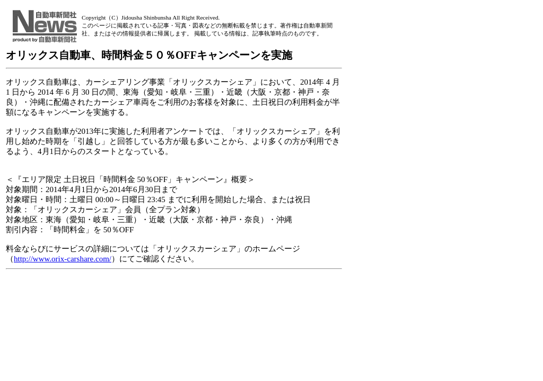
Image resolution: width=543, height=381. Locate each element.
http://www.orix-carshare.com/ (62, 259)
